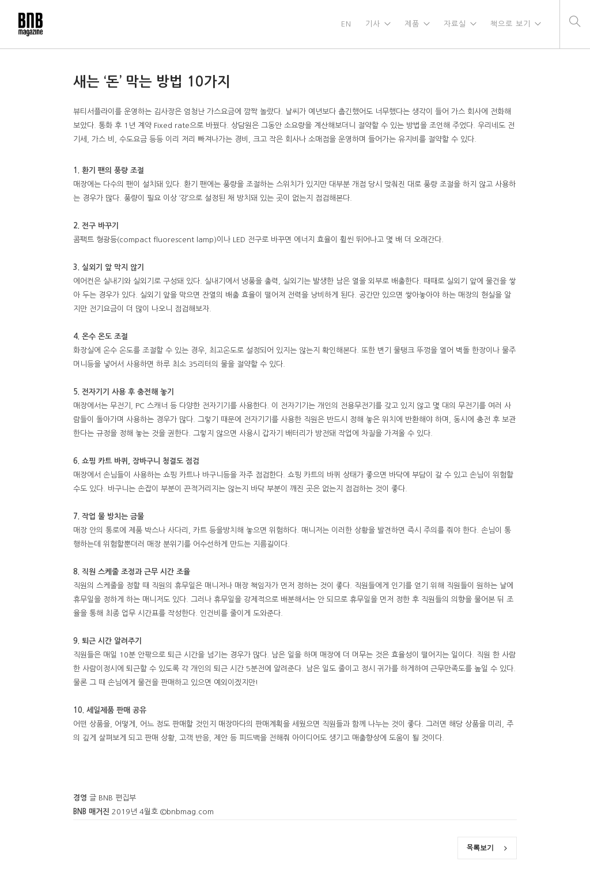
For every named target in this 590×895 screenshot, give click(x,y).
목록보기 (487, 848)
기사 (372, 24)
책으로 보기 (510, 24)
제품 (411, 24)
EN (346, 24)
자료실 (455, 24)
